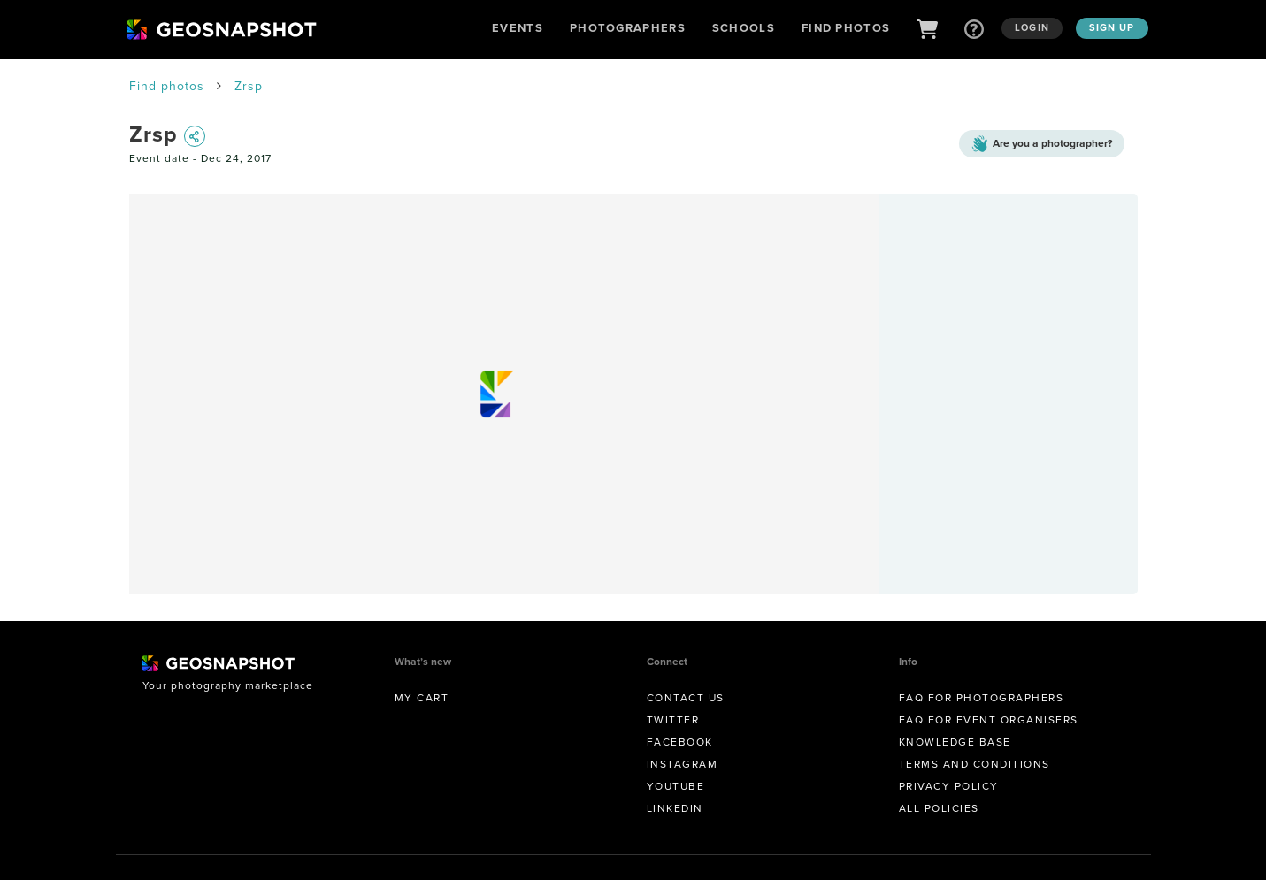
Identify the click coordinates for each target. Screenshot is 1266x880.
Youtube (676, 786)
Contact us (686, 698)
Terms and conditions (974, 764)
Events (517, 27)
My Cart (422, 698)
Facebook (680, 742)
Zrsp (248, 86)
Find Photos (846, 27)
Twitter (673, 720)
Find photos (166, 86)
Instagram (682, 764)
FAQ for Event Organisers (988, 720)
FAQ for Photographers (981, 698)
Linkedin (675, 808)
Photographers (628, 27)
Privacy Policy (949, 786)
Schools (743, 27)
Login (1032, 27)
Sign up (1112, 27)
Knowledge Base (955, 742)
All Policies (939, 808)
